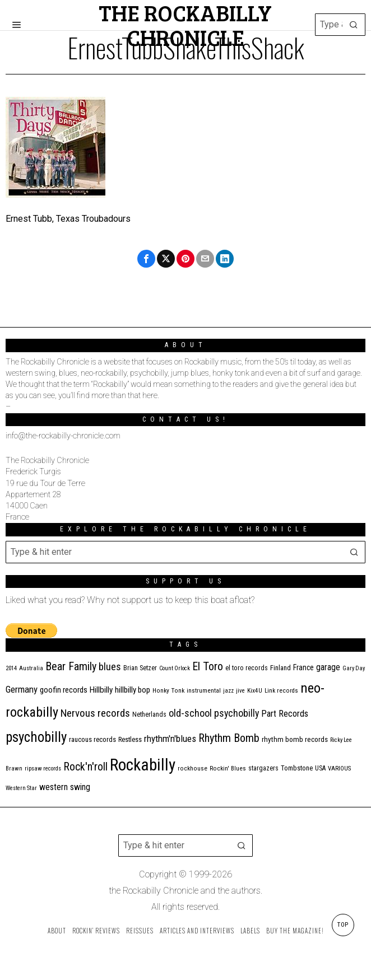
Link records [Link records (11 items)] (281, 690)
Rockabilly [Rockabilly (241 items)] (142, 764)
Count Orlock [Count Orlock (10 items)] (174, 668)
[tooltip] (146, 259)
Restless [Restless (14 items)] (130, 739)
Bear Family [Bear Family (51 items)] (70, 666)
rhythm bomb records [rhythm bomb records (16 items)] (295, 739)
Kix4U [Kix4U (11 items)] (254, 690)
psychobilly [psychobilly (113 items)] (36, 737)
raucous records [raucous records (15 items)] (92, 739)
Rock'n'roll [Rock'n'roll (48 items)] (85, 766)
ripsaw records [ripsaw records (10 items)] (43, 768)
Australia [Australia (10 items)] (31, 668)
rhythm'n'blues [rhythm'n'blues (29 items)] (170, 738)
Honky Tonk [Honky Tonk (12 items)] (168, 690)
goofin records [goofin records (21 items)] (63, 690)
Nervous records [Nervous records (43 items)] (95, 713)
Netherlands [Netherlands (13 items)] (149, 714)
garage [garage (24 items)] (328, 667)
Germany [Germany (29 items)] (22, 689)
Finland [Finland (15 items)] (280, 668)
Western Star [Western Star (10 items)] (21, 788)
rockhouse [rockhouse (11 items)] (192, 768)
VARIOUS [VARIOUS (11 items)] (339, 768)
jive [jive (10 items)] (240, 690)
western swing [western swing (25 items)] (64, 787)
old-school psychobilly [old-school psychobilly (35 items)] (214, 713)
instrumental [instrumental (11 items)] (204, 690)
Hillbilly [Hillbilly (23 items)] (101, 690)
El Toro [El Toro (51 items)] (207, 666)
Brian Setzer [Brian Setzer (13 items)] (140, 668)
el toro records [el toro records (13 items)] (246, 668)
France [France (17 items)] (303, 667)
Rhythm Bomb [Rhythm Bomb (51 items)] (228, 738)
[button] (354, 24)
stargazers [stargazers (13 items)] (263, 768)
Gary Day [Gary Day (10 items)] (353, 668)
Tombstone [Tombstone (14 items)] (297, 768)
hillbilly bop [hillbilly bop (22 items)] (132, 690)
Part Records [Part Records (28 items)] (284, 713)
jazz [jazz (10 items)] (228, 690)
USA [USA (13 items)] (320, 768)
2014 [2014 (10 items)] (11, 668)
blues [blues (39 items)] (110, 667)
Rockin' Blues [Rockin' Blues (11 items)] (228, 768)
